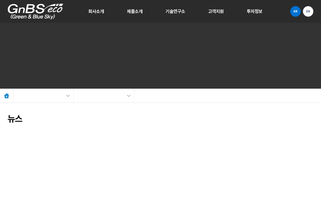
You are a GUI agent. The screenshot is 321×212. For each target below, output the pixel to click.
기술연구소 (175, 11)
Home (6, 96)
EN (308, 11)
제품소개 (135, 11)
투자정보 (254, 11)
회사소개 (96, 11)
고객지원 (216, 11)
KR (295, 11)
